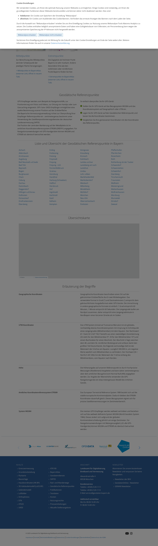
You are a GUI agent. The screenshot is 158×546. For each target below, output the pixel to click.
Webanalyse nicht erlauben (50, 35)
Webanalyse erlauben (27, 35)
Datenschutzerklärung (60, 43)
